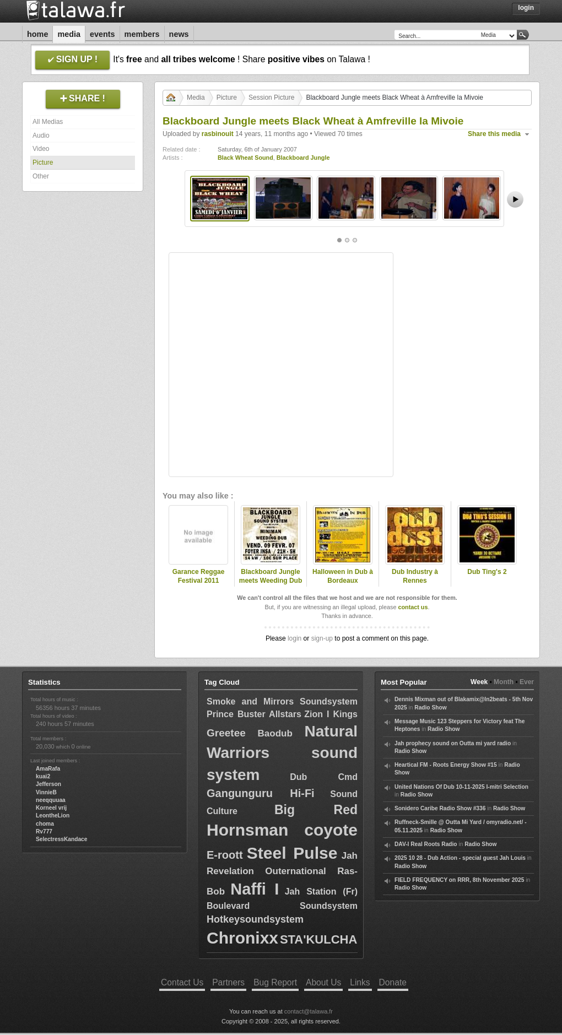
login (294, 638)
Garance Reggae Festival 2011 (198, 576)
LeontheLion (52, 815)
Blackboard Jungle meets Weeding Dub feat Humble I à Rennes (270, 585)
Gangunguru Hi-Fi (261, 793)
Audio (41, 135)
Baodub (275, 733)
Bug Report (275, 982)
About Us (323, 982)
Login (526, 8)
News (179, 34)
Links (360, 982)
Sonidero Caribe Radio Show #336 (440, 808)
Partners (228, 982)
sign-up (322, 638)
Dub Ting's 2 (486, 572)
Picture (43, 162)
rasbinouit (218, 134)
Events (102, 34)
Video (41, 149)
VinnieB (46, 792)
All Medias (48, 122)
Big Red (316, 810)
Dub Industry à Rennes (415, 576)
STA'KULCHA (318, 939)
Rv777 (44, 831)
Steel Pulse (292, 853)
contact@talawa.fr (308, 1011)
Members (142, 34)
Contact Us (182, 982)
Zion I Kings (331, 714)
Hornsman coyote (282, 830)
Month (504, 682)
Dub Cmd (324, 777)
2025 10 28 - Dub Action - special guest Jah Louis (460, 858)
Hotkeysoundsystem (255, 919)
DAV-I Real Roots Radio (426, 844)
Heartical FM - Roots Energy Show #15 (446, 765)
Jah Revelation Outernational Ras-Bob (282, 873)
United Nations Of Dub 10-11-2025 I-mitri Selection (461, 787)
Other (41, 176)
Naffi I (254, 889)
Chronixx (242, 938)
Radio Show (430, 708)
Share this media (494, 134)
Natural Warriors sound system (282, 753)
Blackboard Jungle (303, 157)
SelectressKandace (61, 839)
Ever (527, 682)
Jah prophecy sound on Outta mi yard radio (453, 743)
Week (479, 682)
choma (45, 824)
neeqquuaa (51, 800)
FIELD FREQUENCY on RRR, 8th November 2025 (459, 880)
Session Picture (271, 97)
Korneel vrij (51, 808)
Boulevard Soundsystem (282, 906)
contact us (413, 607)
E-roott (225, 855)
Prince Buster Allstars (254, 714)
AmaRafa (48, 769)
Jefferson (48, 784)
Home (37, 34)
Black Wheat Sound (245, 157)
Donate (393, 982)
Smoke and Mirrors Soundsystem (282, 701)
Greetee (226, 733)
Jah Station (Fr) (321, 891)
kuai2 (43, 776)
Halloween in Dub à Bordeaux (342, 576)
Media (68, 34)
